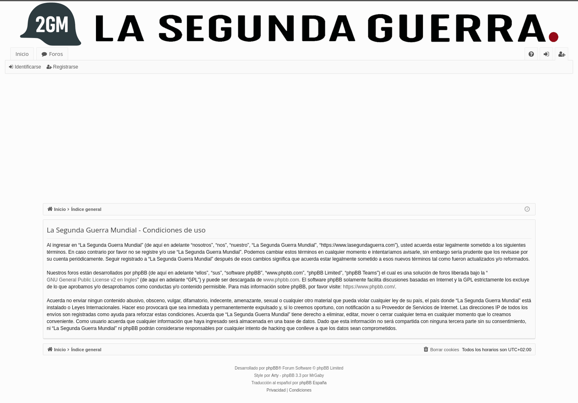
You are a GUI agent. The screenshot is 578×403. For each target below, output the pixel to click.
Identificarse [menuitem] (548, 55)
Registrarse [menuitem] (563, 55)
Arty (275, 375)
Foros (56, 54)
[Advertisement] (289, 135)
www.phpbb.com (281, 280)
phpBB (272, 368)
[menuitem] (531, 54)
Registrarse (65, 67)
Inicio (22, 54)
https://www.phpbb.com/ (369, 287)
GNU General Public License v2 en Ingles (92, 280)
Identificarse (28, 67)
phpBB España (313, 383)
